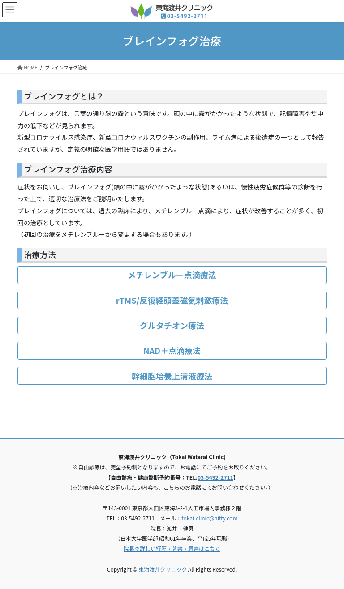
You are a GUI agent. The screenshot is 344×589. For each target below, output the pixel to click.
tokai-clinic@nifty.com (209, 518)
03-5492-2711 (215, 477)
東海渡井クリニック (163, 569)
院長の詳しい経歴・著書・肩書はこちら (172, 548)
